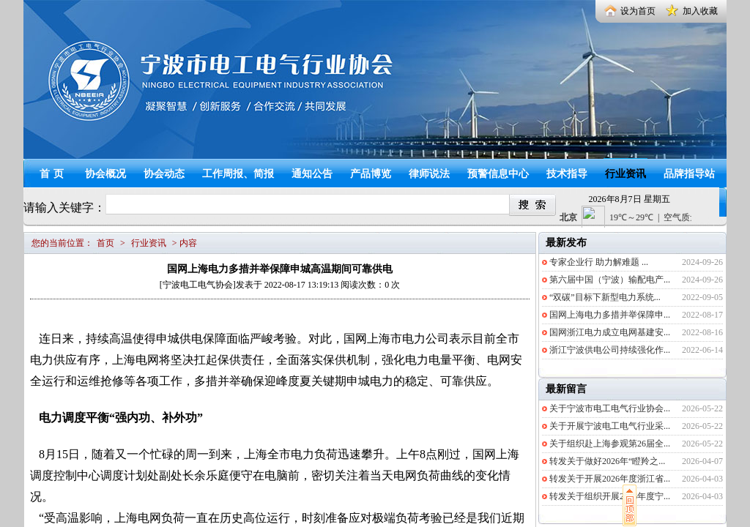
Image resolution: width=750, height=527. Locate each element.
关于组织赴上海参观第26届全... (609, 443)
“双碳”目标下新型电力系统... (605, 297)
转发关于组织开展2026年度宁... (609, 496)
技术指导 (566, 173)
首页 (53, 173)
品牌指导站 (689, 173)
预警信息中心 (498, 173)
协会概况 (105, 173)
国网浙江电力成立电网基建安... (609, 332)
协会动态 (164, 173)
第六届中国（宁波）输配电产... (609, 279)
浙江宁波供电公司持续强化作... (609, 350)
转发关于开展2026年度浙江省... (609, 479)
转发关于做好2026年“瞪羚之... (607, 461)
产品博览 (370, 173)
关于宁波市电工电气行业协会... (609, 408)
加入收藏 (700, 11)
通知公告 (312, 173)
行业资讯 (625, 173)
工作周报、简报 (238, 173)
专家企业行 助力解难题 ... (598, 262)
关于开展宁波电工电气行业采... (609, 426)
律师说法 (429, 173)
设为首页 (638, 11)
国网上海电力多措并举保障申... (609, 315)
